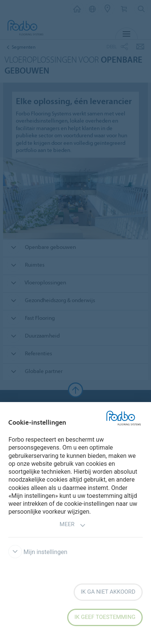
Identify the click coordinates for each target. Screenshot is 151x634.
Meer (73, 525)
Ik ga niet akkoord (108, 591)
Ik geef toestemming (104, 617)
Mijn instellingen (37, 552)
